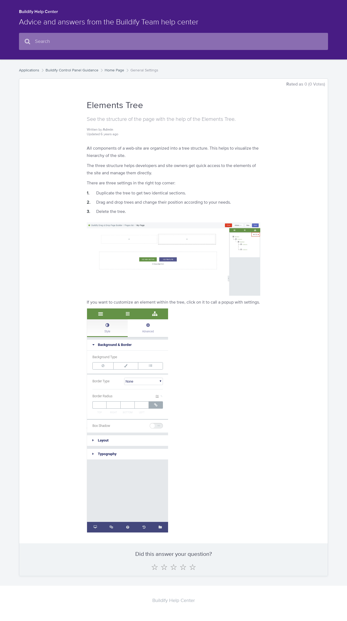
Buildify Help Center (38, 11)
